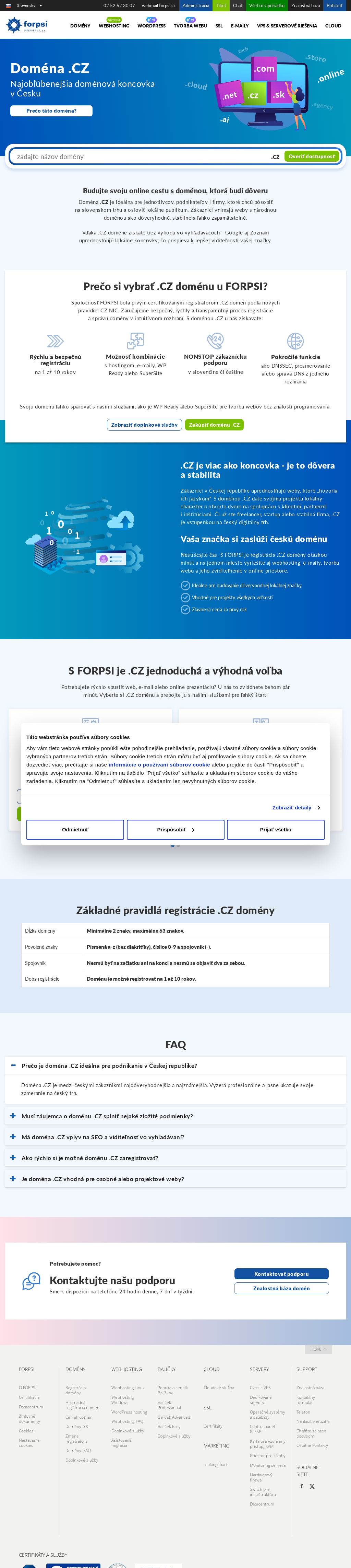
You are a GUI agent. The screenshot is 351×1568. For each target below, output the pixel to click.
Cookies (26, 1405)
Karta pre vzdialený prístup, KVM (268, 1418)
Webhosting (114, 25)
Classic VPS (260, 1369)
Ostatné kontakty (312, 1418)
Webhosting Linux (128, 1369)
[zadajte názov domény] (139, 156)
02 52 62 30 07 (119, 5)
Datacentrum (31, 1384)
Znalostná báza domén (281, 1270)
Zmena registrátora (76, 1413)
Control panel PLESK (262, 1405)
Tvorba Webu (190, 25)
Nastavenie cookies (29, 1415)
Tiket (221, 5)
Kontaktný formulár (305, 1379)
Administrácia (196, 5)
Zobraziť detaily (292, 807)
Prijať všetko (275, 829)
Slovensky (29, 5)
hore (319, 1331)
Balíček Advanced (174, 1395)
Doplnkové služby (81, 1431)
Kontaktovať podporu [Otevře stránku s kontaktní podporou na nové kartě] (281, 1256)
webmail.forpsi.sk (159, 5)
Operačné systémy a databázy (267, 1392)
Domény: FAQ (78, 1424)
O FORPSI (27, 1369)
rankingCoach (216, 1442)
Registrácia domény (75, 1371)
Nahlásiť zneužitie (313, 1397)
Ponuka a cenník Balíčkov (173, 1371)
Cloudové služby (219, 1369)
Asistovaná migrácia (121, 1415)
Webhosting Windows (122, 1379)
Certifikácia (29, 1377)
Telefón (303, 1390)
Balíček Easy (169, 1403)
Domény (80, 25)
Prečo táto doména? (51, 110)
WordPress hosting (129, 1390)
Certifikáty (213, 1405)
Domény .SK (76, 1403)
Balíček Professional (169, 1384)
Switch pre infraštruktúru (263, 1460)
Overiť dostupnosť (312, 156)
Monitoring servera (268, 1437)
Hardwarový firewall (261, 1447)
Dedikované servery (261, 1379)
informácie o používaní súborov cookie (159, 765)
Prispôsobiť (175, 829)
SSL (219, 25)
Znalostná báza (305, 5)
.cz (277, 156)
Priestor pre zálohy (268, 1429)
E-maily (240, 25)
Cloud (333, 25)
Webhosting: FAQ (127, 1397)
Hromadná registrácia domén (82, 1384)
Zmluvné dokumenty (29, 1395)
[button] (175, 1047)
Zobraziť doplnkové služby (145, 424)
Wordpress (151, 25)
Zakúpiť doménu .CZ (214, 424)
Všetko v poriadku (267, 5)
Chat (237, 5)
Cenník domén (79, 1395)
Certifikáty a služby (43, 1521)
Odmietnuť (75, 829)
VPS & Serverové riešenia (287, 25)
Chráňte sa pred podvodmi (311, 1408)
